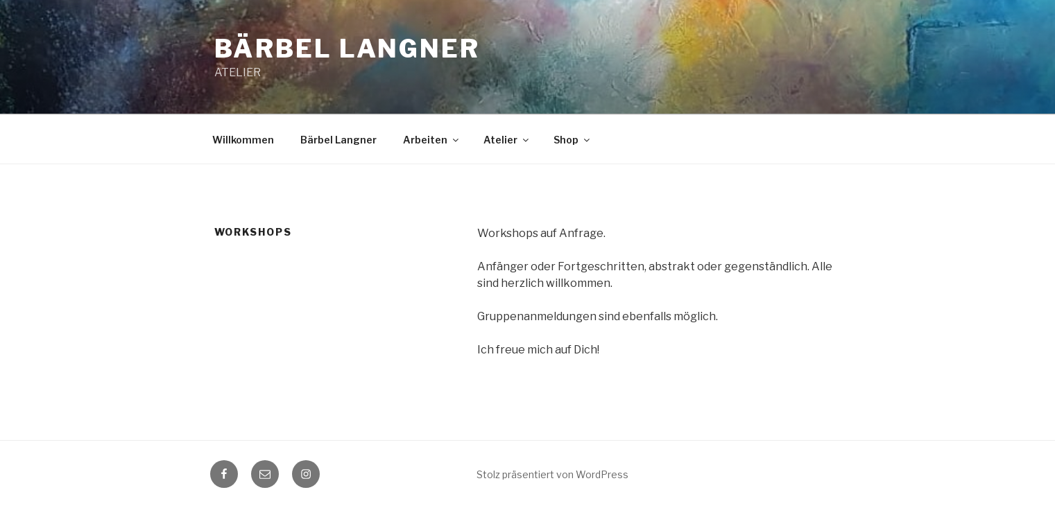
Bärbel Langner (347, 48)
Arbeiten (432, 140)
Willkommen (243, 140)
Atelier (507, 140)
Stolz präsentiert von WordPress (552, 474)
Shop (573, 140)
